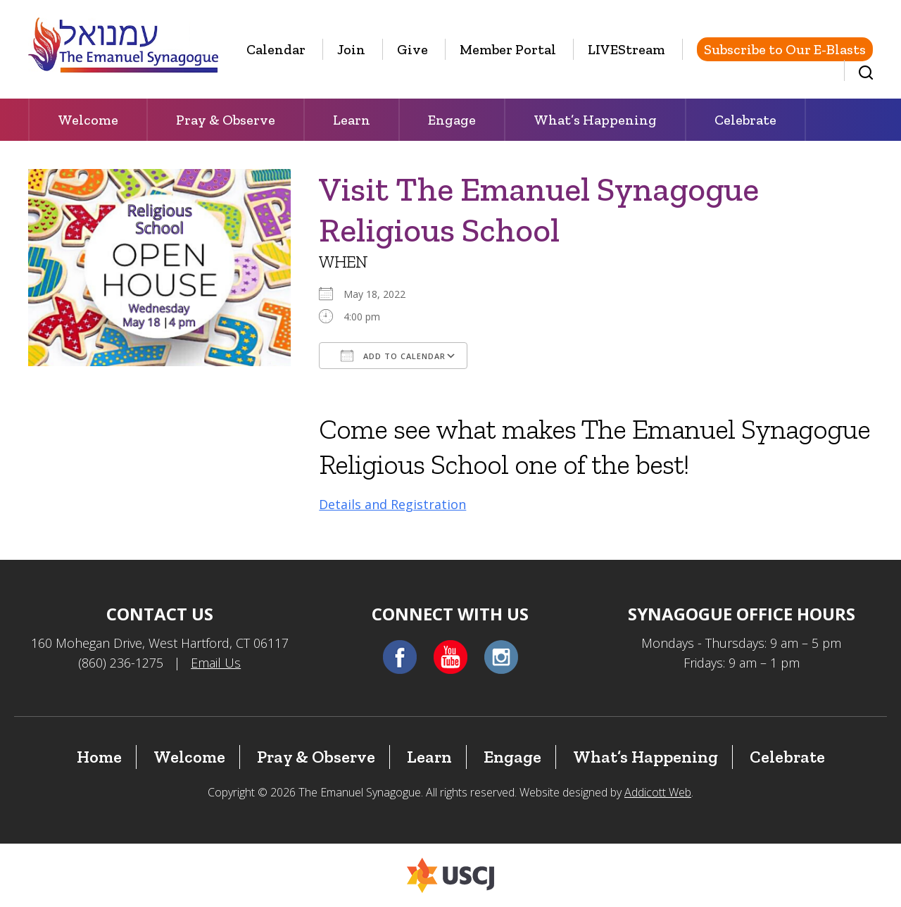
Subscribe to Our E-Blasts (785, 49)
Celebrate (745, 119)
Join (351, 49)
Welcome (88, 119)
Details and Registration (392, 504)
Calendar (275, 49)
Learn (351, 119)
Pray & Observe (225, 119)
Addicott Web (657, 792)
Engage (452, 119)
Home (99, 756)
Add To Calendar (393, 355)
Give (412, 49)
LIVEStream (626, 49)
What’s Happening (595, 119)
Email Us (216, 662)
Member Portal (508, 49)
